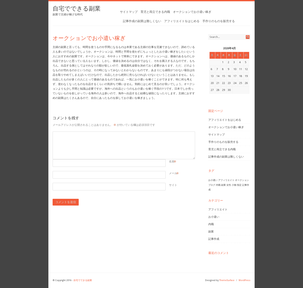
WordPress (244, 280)
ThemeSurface (226, 280)
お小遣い (213, 216)
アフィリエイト (217, 209)
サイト (173, 185)
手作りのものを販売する (218, 21)
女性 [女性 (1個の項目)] (228, 185)
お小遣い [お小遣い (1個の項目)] (213, 180)
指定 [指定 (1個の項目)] (239, 185)
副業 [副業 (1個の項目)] (223, 185)
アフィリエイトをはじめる (181, 21)
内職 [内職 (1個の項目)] (218, 185)
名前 (171, 161)
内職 (211, 224)
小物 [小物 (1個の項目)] (234, 185)
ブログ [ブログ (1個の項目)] (211, 185)
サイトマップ (129, 11)
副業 (211, 231)
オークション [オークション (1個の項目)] (242, 180)
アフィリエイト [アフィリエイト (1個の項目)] (226, 180)
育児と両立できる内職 (155, 11)
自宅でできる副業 (77, 8)
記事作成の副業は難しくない (142, 21)
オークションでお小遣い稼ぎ (192, 11)
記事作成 (213, 238)
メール (173, 173)
